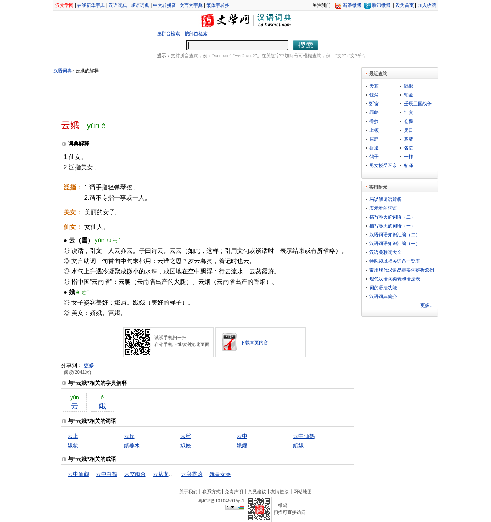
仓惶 (408, 121)
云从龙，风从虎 (171, 474)
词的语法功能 (383, 287)
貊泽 (408, 165)
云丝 (185, 436)
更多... (426, 305)
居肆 (374, 139)
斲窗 (374, 103)
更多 (89, 365)
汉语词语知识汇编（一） (394, 243)
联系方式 (211, 491)
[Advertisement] (194, 93)
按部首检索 (196, 33)
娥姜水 (132, 445)
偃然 (374, 95)
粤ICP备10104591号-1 (221, 501)
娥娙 (242, 445)
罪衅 (374, 112)
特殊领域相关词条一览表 (394, 261)
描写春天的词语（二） (392, 217)
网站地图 (302, 491)
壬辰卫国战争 (418, 103)
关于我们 (188, 491)
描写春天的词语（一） (392, 226)
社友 (408, 112)
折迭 (374, 148)
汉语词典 (118, 5)
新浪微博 (352, 5)
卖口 (408, 130)
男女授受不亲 (383, 165)
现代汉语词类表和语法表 (394, 279)
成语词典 (140, 5)
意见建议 (257, 491)
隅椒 (408, 86)
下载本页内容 (254, 342)
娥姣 (185, 445)
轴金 (408, 95)
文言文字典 (191, 5)
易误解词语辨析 (385, 199)
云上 (73, 436)
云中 (242, 436)
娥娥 (298, 445)
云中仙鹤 (304, 436)
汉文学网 (64, 5)
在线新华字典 (91, 5)
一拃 (408, 156)
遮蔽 (408, 139)
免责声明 (234, 491)
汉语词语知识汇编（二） (394, 234)
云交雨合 (135, 474)
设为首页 (404, 5)
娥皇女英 (220, 474)
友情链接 (279, 491)
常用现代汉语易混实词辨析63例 (401, 270)
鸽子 (374, 156)
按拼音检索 (168, 33)
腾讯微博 (381, 5)
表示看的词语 (383, 208)
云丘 (129, 436)
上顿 (374, 130)
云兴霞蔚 (192, 474)
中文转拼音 (164, 5)
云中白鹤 (106, 474)
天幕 (374, 86)
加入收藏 (427, 5)
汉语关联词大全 (385, 252)
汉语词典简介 (383, 296)
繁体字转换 (217, 5)
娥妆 (73, 445)
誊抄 (374, 121)
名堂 (408, 148)
